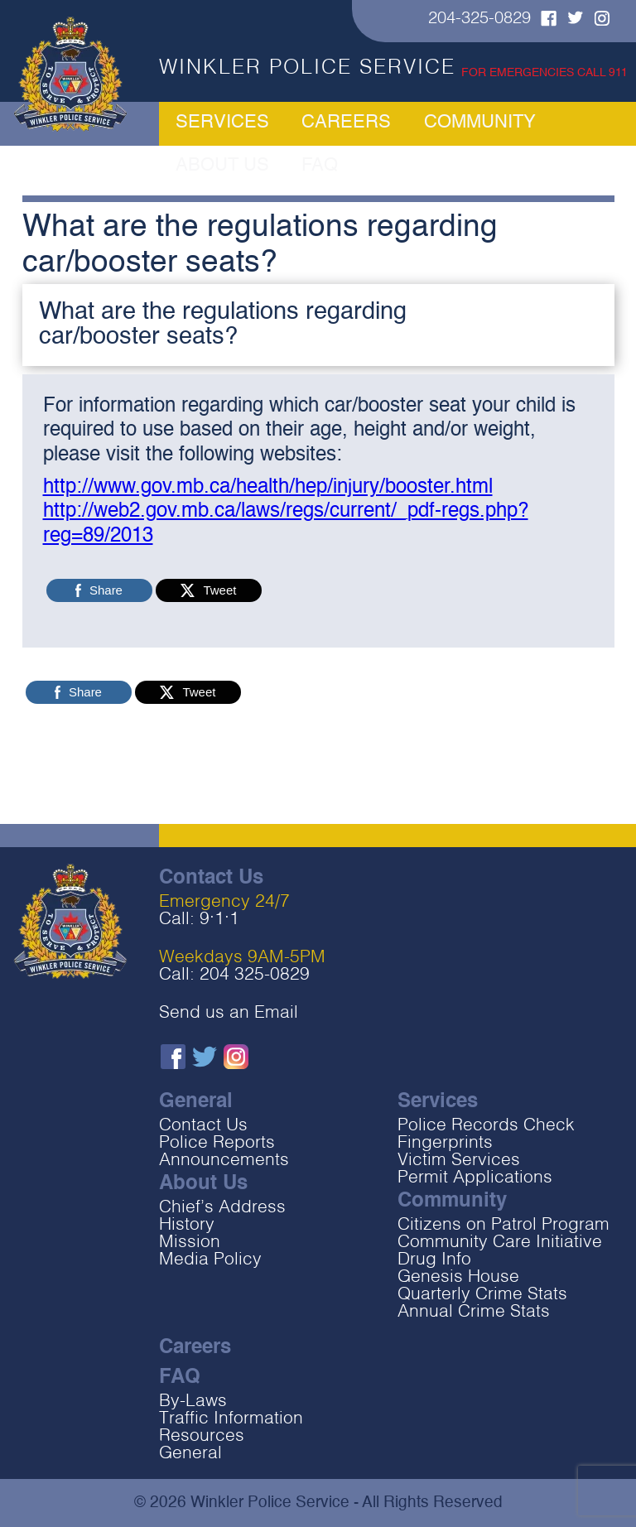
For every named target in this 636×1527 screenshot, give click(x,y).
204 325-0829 (255, 975)
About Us (520, 124)
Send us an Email (228, 1013)
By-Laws (193, 1401)
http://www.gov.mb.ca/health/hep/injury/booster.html (268, 488)
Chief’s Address (222, 1207)
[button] (318, 325)
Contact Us (203, 1125)
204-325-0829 (479, 19)
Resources (201, 1436)
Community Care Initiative (500, 1242)
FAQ (595, 124)
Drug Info (434, 1260)
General (190, 1453)
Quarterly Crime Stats (482, 1294)
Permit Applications (475, 1178)
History (186, 1225)
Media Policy (210, 1260)
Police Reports (217, 1143)
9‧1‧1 (219, 919)
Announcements (224, 1160)
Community (416, 124)
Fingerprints (445, 1143)
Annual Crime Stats (474, 1312)
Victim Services (459, 1160)
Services (222, 124)
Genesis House (458, 1277)
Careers (315, 124)
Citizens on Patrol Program (504, 1225)
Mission (189, 1242)
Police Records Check (486, 1125)
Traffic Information (231, 1419)
